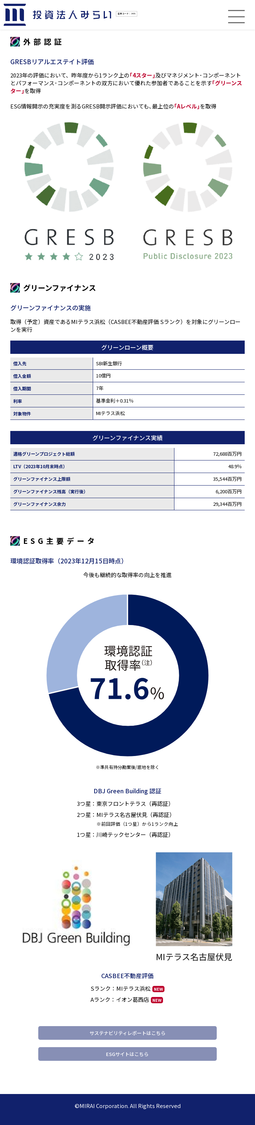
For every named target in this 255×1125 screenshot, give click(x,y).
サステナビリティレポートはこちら (127, 1032)
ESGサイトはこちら (127, 1053)
